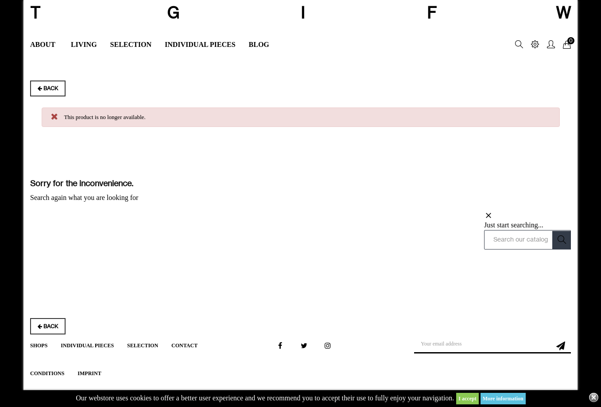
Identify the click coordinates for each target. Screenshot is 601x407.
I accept (467, 398)
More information (503, 398)
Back (39, 88)
